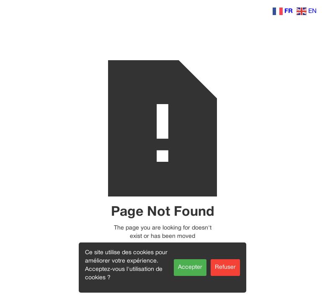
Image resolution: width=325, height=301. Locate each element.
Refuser (225, 267)
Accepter (190, 267)
